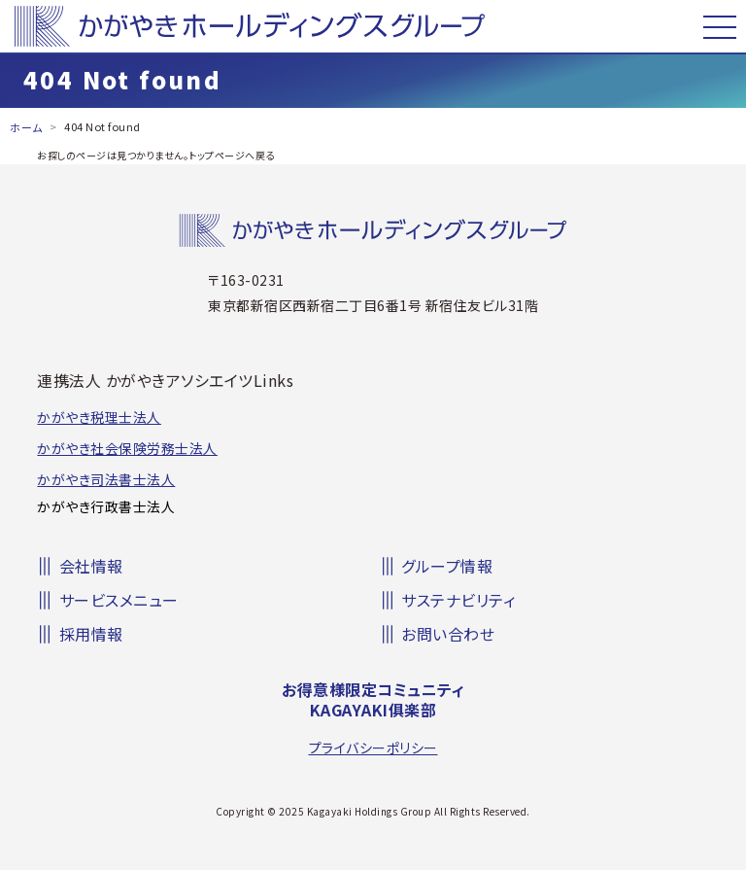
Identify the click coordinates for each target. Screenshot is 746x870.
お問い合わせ (447, 634)
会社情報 (91, 566)
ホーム (26, 127)
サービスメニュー (119, 600)
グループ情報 (446, 566)
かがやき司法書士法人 (106, 479)
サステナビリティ (458, 600)
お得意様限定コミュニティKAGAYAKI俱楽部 (373, 699)
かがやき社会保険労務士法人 (127, 448)
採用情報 (91, 634)
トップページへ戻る (231, 155)
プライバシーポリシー (373, 747)
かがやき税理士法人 (99, 417)
